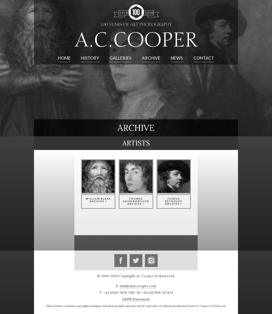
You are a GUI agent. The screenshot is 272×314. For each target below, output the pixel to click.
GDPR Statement (136, 299)
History (90, 58)
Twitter (136, 260)
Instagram (151, 260)
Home (64, 58)
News (177, 58)
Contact (203, 58)
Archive (151, 58)
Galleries (120, 58)
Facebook (120, 260)
